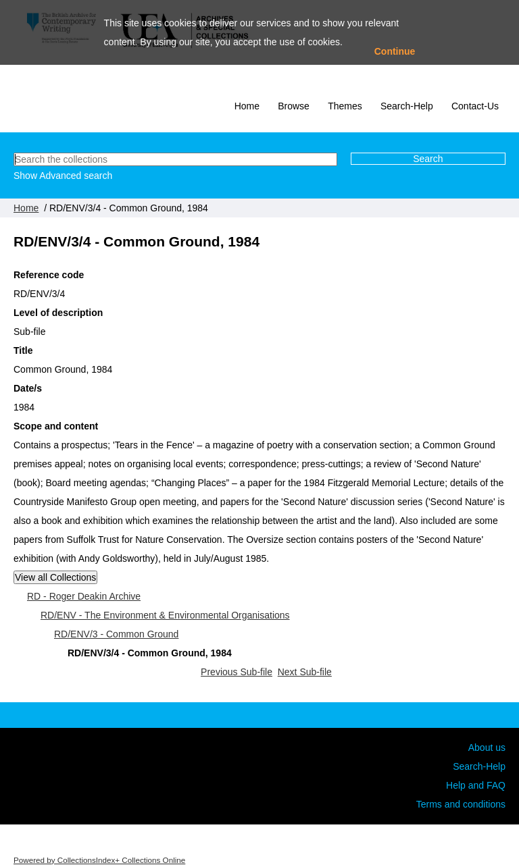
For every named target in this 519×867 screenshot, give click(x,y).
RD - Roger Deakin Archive (84, 596)
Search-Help (406, 106)
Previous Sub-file (236, 671)
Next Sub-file (305, 671)
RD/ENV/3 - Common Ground (116, 634)
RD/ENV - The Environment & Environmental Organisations (165, 615)
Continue (395, 51)
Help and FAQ (475, 785)
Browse (294, 106)
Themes (345, 106)
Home (247, 106)
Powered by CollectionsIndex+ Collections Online (99, 860)
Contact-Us (475, 106)
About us (486, 747)
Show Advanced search (63, 175)
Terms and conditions (460, 804)
